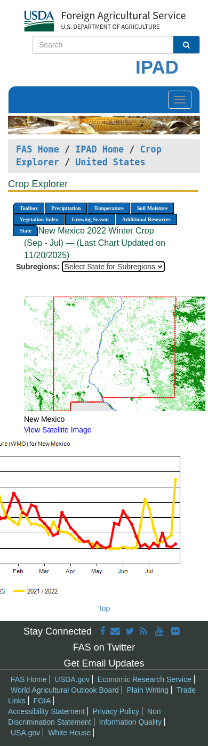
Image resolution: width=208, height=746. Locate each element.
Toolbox (29, 208)
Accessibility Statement (46, 711)
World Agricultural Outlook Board (65, 690)
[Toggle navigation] (179, 100)
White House (69, 732)
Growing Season (90, 219)
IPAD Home (99, 149)
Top (104, 608)
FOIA (42, 700)
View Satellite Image (58, 430)
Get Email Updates (103, 663)
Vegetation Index (39, 219)
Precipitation (66, 208)
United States (110, 162)
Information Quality (130, 722)
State (25, 231)
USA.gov (25, 732)
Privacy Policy (116, 711)
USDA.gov (72, 679)
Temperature (109, 208)
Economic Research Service (144, 679)
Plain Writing (148, 690)
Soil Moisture (152, 208)
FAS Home (37, 149)
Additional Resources (146, 219)
